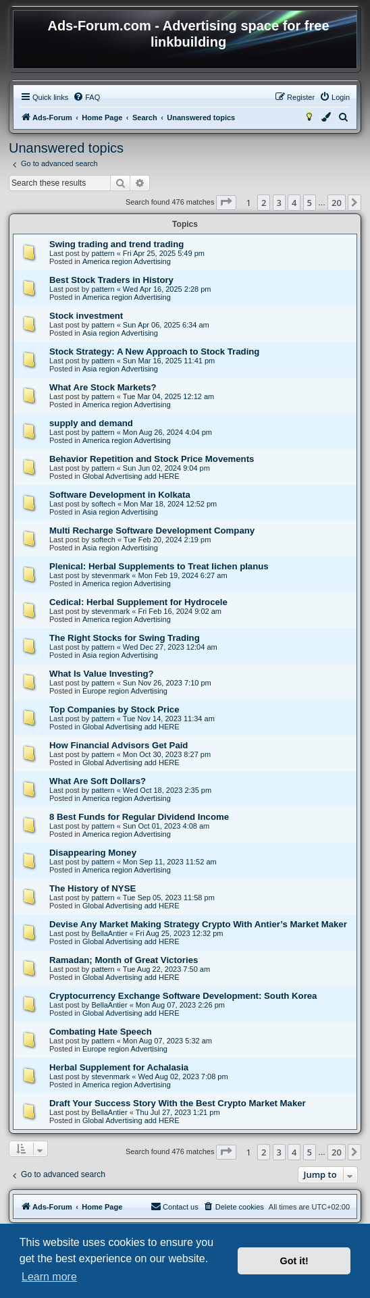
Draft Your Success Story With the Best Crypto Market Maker (177, 1103)
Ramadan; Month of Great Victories (123, 960)
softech (103, 504)
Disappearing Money (92, 853)
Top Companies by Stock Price (114, 709)
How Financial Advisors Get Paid (118, 745)
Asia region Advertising (120, 333)
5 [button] (309, 203)
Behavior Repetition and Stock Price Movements (151, 459)
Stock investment (86, 316)
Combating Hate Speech (100, 1032)
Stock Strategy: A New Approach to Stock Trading (154, 351)
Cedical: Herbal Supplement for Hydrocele (138, 602)
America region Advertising (126, 261)
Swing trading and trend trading (116, 244)
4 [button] (294, 203)
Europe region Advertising (124, 691)
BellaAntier (109, 933)
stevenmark (110, 575)
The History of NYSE (92, 888)
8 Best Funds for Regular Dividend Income (139, 817)
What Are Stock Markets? (103, 387)
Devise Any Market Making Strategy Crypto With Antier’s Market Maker (198, 924)
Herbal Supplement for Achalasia (118, 1067)
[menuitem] (86, 97)
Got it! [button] (294, 1260)
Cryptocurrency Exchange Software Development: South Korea (183, 996)
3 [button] (279, 203)
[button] (226, 202)
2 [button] (263, 203)
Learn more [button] (49, 1276)
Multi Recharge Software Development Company (152, 530)
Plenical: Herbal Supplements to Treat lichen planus (159, 566)
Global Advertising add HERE (131, 476)
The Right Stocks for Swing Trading (124, 638)
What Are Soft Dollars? (97, 781)
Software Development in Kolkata (119, 495)
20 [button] (337, 203)
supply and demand (91, 423)
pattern (102, 253)
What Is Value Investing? (101, 674)
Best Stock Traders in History (111, 280)
